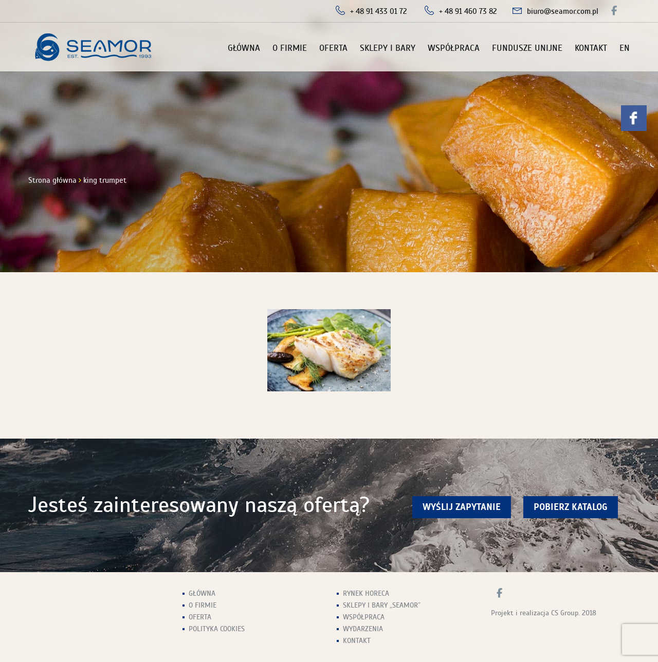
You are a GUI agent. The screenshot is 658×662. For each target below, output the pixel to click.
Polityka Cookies (217, 629)
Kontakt (591, 48)
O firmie (289, 48)
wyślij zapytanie (462, 507)
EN (624, 48)
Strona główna (52, 180)
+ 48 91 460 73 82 (468, 11)
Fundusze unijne (527, 48)
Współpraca (454, 48)
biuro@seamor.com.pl (562, 11)
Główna (244, 48)
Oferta (333, 48)
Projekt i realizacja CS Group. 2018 (543, 613)
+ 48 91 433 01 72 (378, 11)
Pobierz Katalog (571, 507)
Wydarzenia (363, 629)
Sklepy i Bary (387, 48)
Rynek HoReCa (366, 593)
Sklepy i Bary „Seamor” (382, 605)
